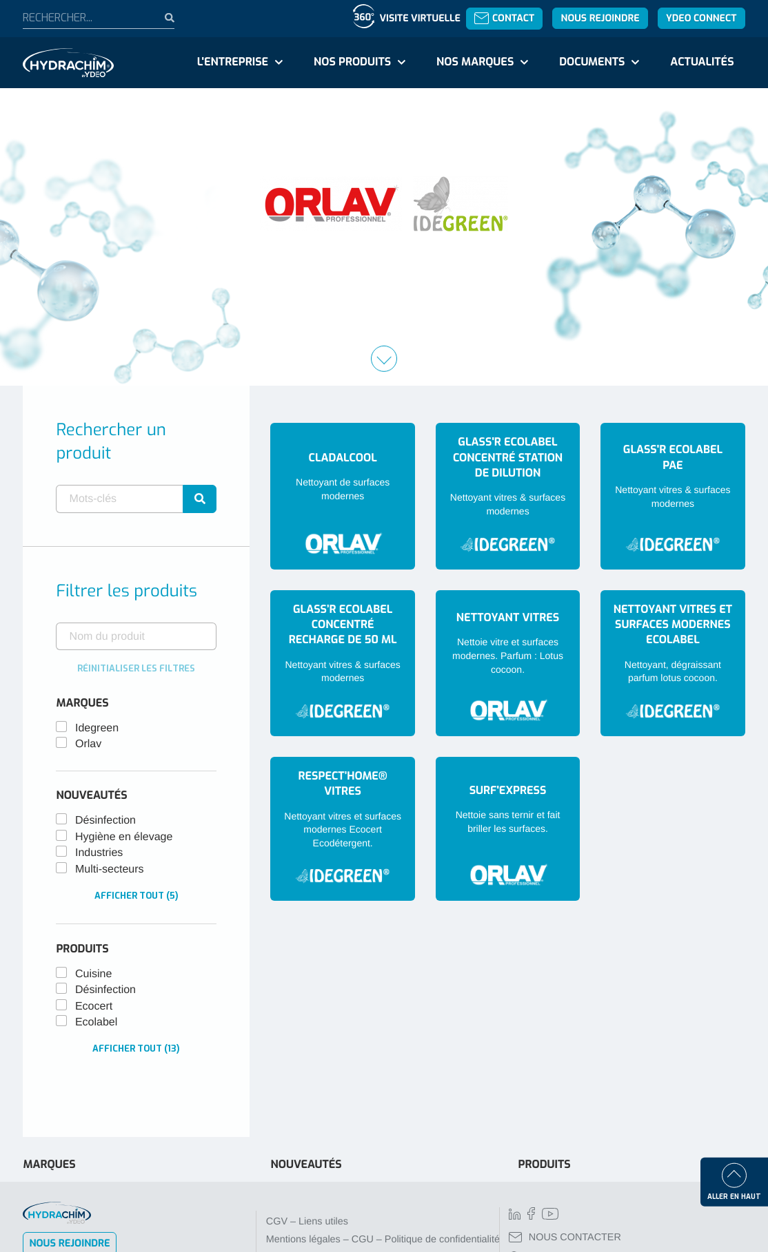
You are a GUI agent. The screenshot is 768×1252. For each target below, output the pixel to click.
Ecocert (93, 1006)
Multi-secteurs (109, 869)
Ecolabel (96, 1022)
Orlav (88, 744)
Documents (592, 62)
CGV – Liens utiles (307, 1221)
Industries (99, 853)
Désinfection (105, 820)
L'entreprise (232, 62)
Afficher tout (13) (136, 1048)
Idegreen (97, 728)
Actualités (702, 62)
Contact (504, 18)
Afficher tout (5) (136, 895)
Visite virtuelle (419, 18)
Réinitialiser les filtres (136, 668)
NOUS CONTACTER (565, 1237)
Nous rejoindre (600, 18)
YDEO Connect (701, 18)
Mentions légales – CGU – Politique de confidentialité (383, 1239)
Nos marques (475, 62)
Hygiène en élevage (123, 837)
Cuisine (93, 974)
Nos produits (352, 62)
